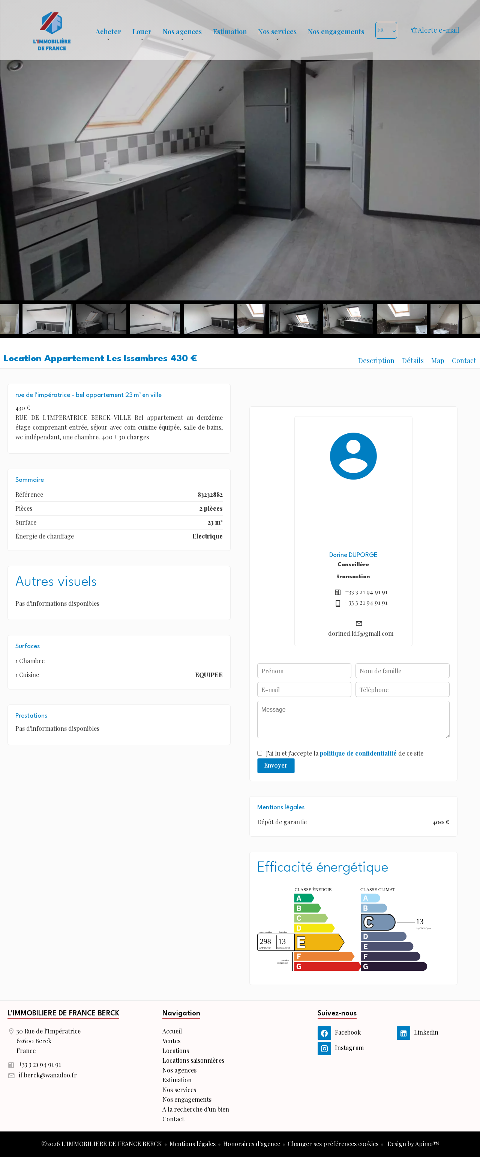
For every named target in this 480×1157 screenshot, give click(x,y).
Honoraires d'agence (251, 1144)
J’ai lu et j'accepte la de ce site (344, 753)
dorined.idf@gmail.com (360, 633)
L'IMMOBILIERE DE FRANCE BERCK (63, 1013)
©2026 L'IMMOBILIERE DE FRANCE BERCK (101, 1144)
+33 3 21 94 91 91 (366, 592)
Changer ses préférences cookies (333, 1144)
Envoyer (276, 765)
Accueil (51, 30)
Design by (412, 1144)
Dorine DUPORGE (353, 555)
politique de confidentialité (358, 753)
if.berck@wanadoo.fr (48, 1075)
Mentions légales (193, 1144)
